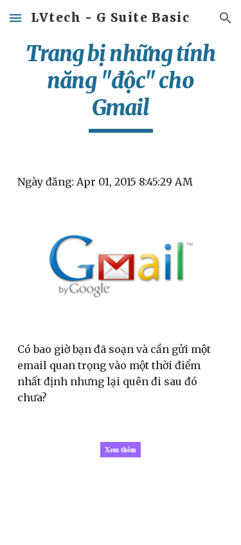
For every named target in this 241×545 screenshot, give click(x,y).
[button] (15, 17)
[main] (120, 86)
